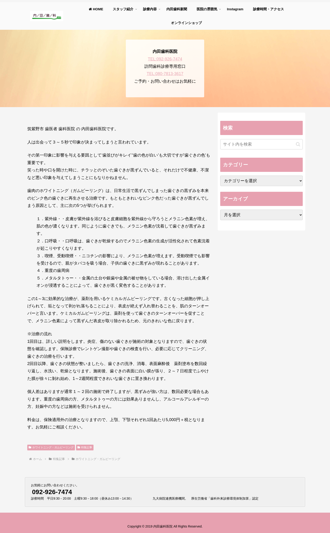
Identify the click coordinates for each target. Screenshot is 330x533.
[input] (261, 144)
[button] (298, 144)
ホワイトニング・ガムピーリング (51, 447)
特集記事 (84, 447)
